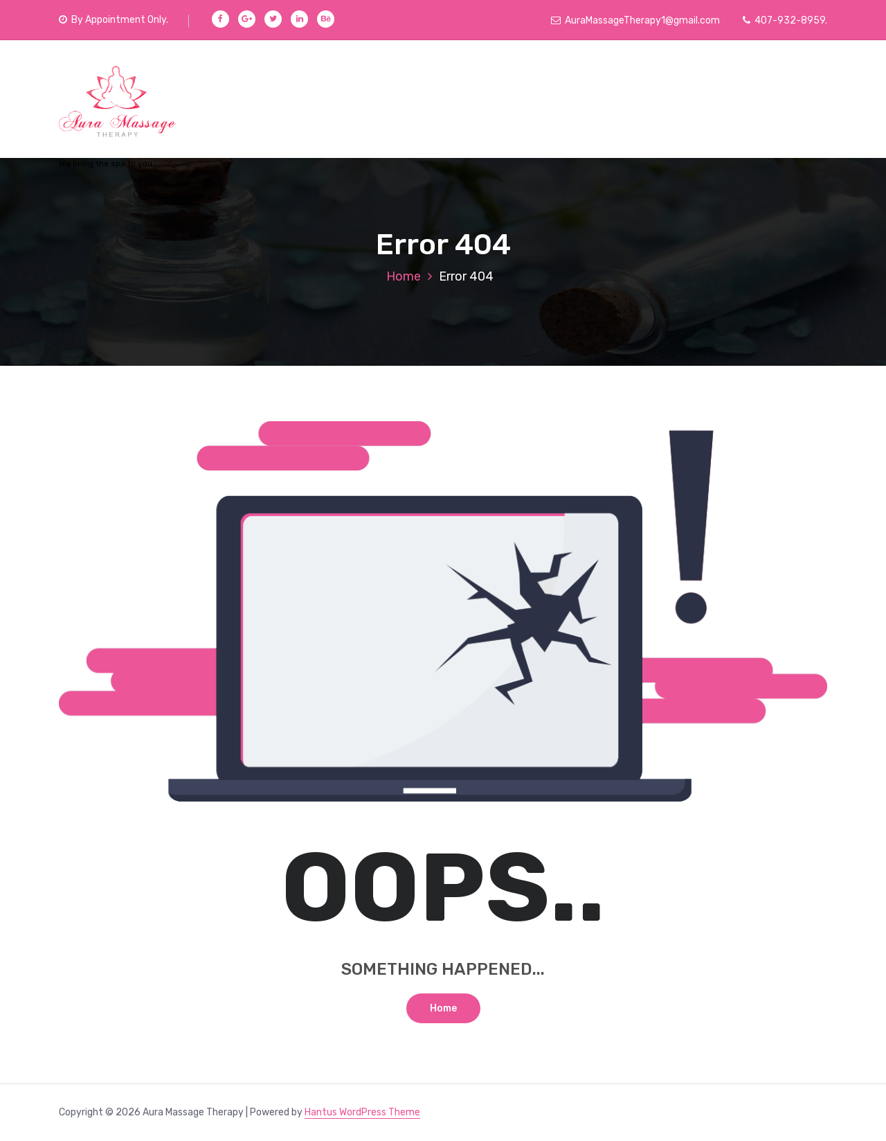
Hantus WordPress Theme (362, 1112)
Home (403, 276)
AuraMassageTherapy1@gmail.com (635, 20)
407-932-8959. (785, 20)
